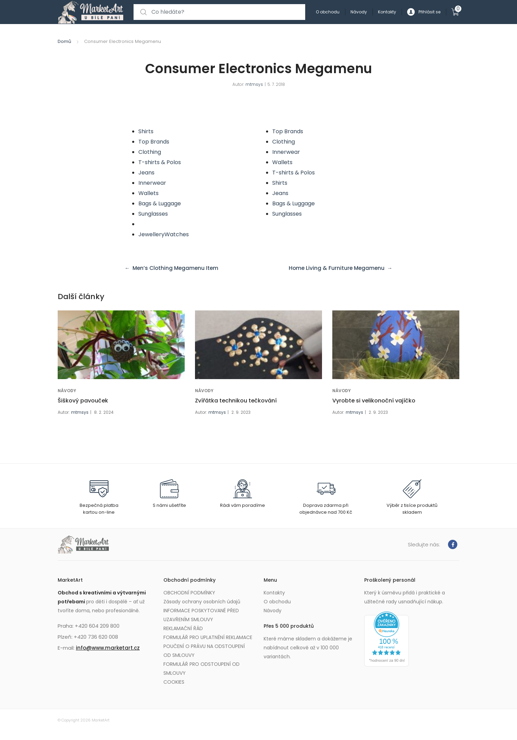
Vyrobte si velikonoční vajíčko (373, 401)
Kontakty (387, 12)
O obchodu (328, 12)
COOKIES (173, 682)
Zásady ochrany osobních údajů (201, 601)
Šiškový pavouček (83, 401)
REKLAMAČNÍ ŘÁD (183, 628)
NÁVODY (67, 391)
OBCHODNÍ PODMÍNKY (189, 592)
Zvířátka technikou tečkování (236, 401)
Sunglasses (153, 214)
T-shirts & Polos (159, 162)
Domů (64, 41)
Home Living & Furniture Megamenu (335, 268)
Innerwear (152, 183)
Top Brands (153, 142)
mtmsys (254, 84)
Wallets (148, 193)
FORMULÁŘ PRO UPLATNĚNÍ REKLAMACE (207, 637)
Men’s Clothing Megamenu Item (177, 268)
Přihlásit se (423, 12)
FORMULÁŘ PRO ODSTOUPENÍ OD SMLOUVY (201, 668)
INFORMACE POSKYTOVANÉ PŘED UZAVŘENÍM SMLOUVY (201, 615)
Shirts (145, 131)
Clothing (149, 152)
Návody (359, 12)
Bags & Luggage (159, 203)
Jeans (146, 173)
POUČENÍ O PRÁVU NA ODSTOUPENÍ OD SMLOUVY (204, 651)
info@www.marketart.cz (108, 647)
